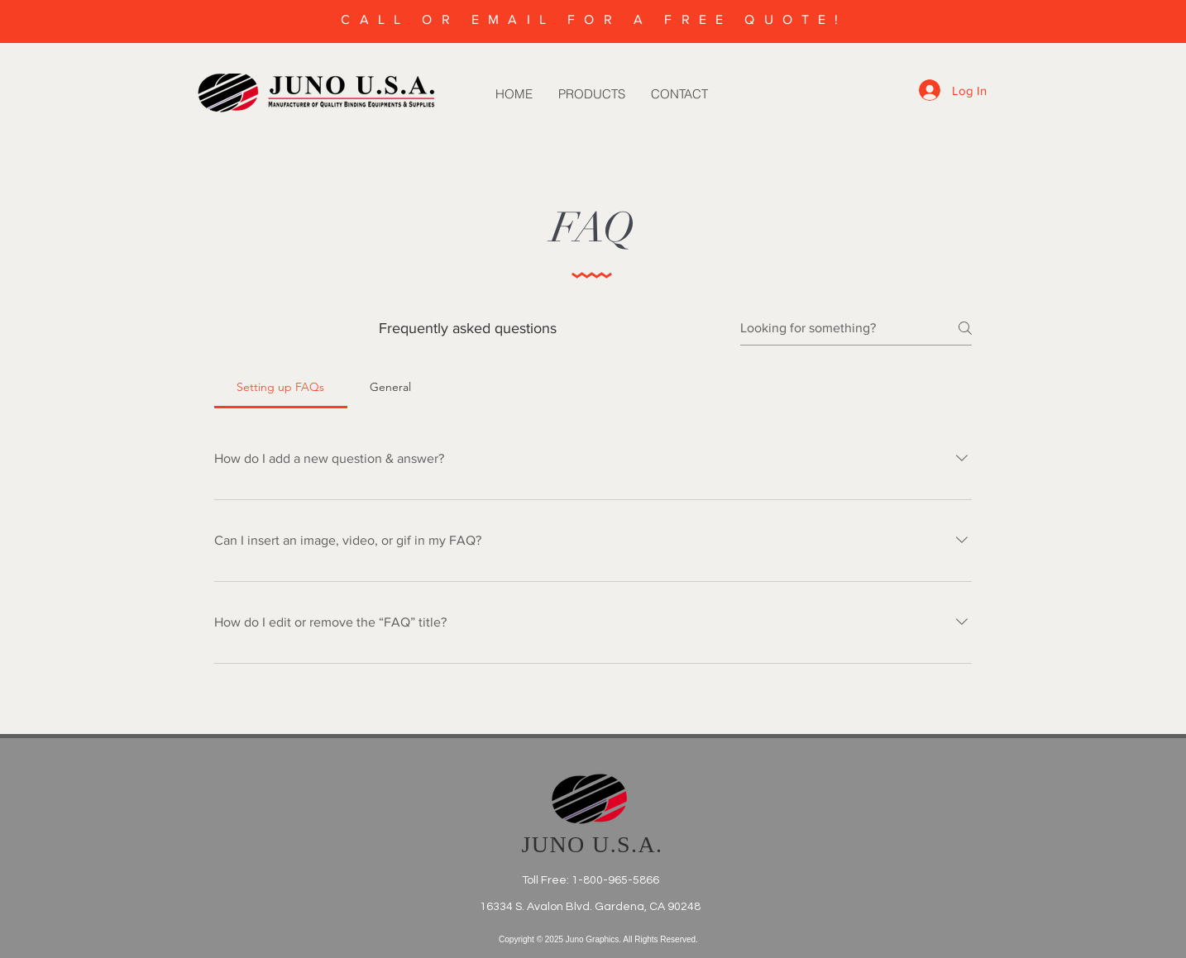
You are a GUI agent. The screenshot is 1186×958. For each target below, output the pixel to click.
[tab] (280, 386)
